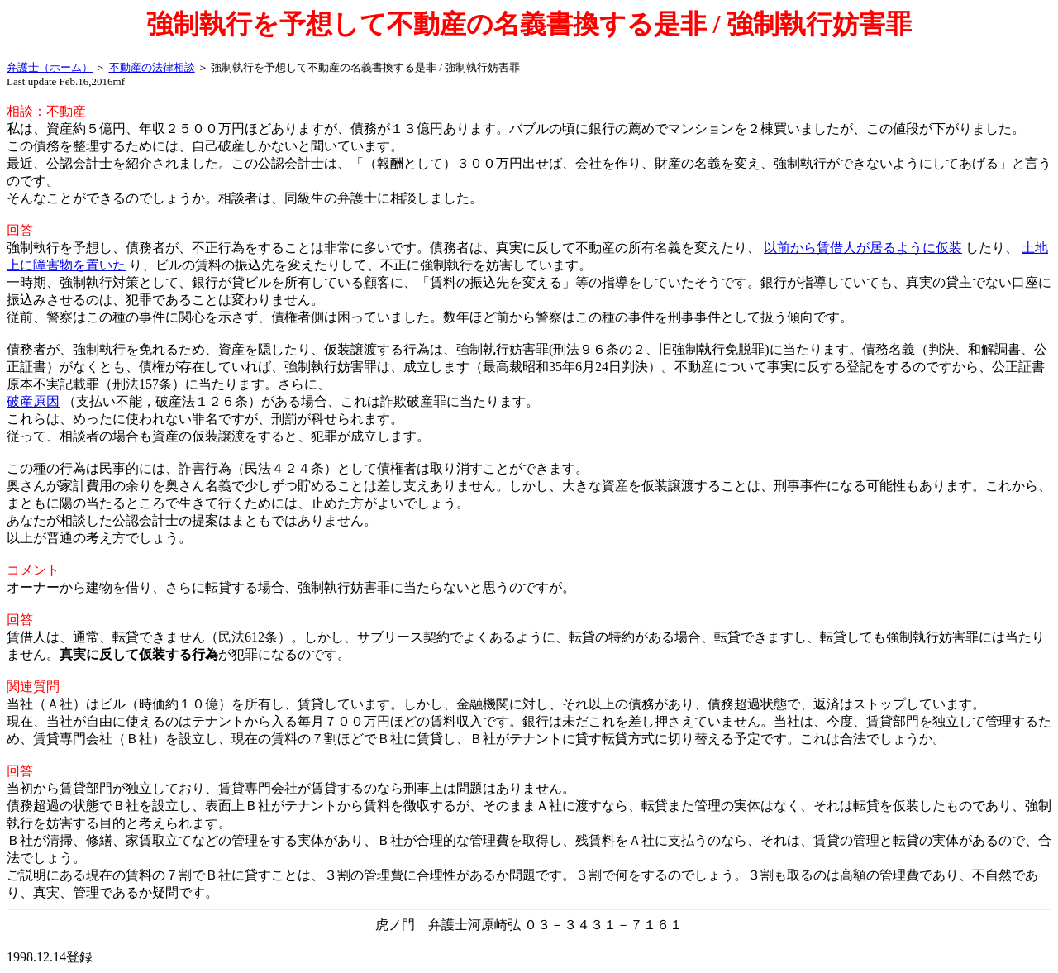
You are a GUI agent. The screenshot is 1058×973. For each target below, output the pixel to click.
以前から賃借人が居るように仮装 (863, 248)
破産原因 (33, 401)
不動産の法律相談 (152, 67)
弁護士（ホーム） (50, 67)
